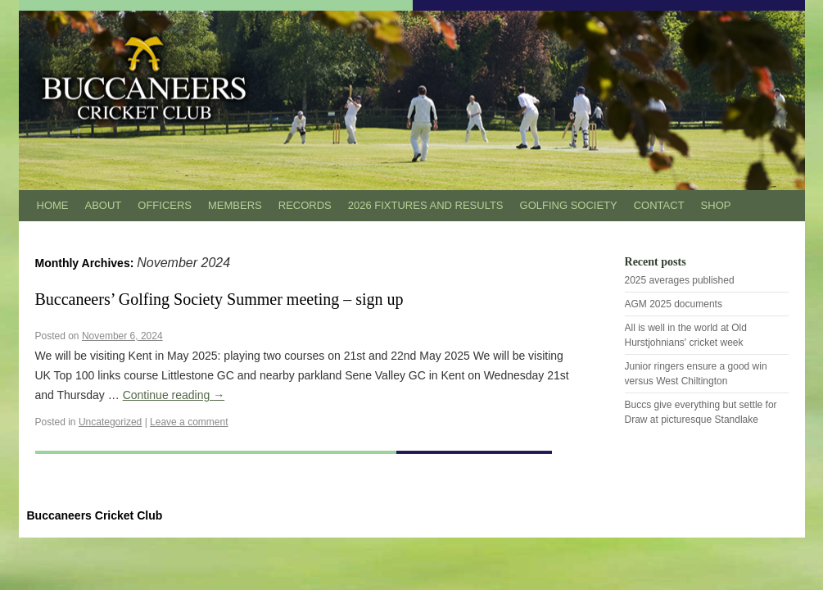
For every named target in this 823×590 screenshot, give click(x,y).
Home (53, 205)
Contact (659, 205)
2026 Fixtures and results (426, 205)
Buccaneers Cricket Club (95, 515)
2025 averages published (680, 280)
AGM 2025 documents (673, 304)
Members (235, 205)
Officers (165, 205)
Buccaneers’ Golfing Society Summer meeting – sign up (219, 299)
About (103, 205)
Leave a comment (189, 422)
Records (305, 205)
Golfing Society (568, 205)
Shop (716, 205)
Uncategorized (110, 422)
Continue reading (174, 395)
